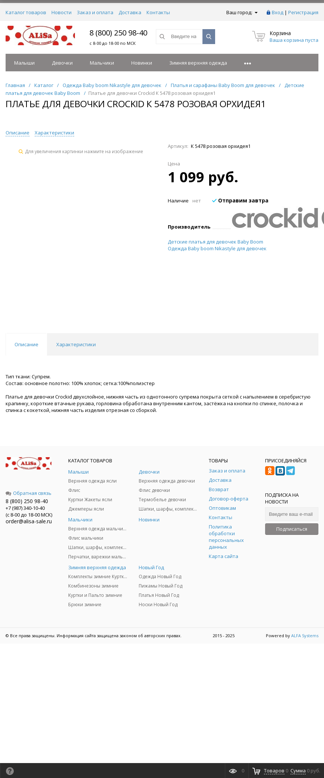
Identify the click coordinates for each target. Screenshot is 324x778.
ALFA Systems (304, 635)
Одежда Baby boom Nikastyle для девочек (217, 248)
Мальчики (102, 62)
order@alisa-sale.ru (29, 521)
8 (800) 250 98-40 (118, 33)
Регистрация (303, 12)
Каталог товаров (26, 12)
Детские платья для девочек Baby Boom (215, 241)
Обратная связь (28, 493)
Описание (17, 132)
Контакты (158, 12)
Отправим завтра (240, 200)
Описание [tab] (26, 344)
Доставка (130, 12)
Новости (61, 12)
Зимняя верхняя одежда (198, 62)
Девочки (62, 62)
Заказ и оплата (95, 12)
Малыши (24, 62)
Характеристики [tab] (76, 344)
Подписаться (291, 529)
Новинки (141, 62)
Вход (277, 12)
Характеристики (54, 132)
